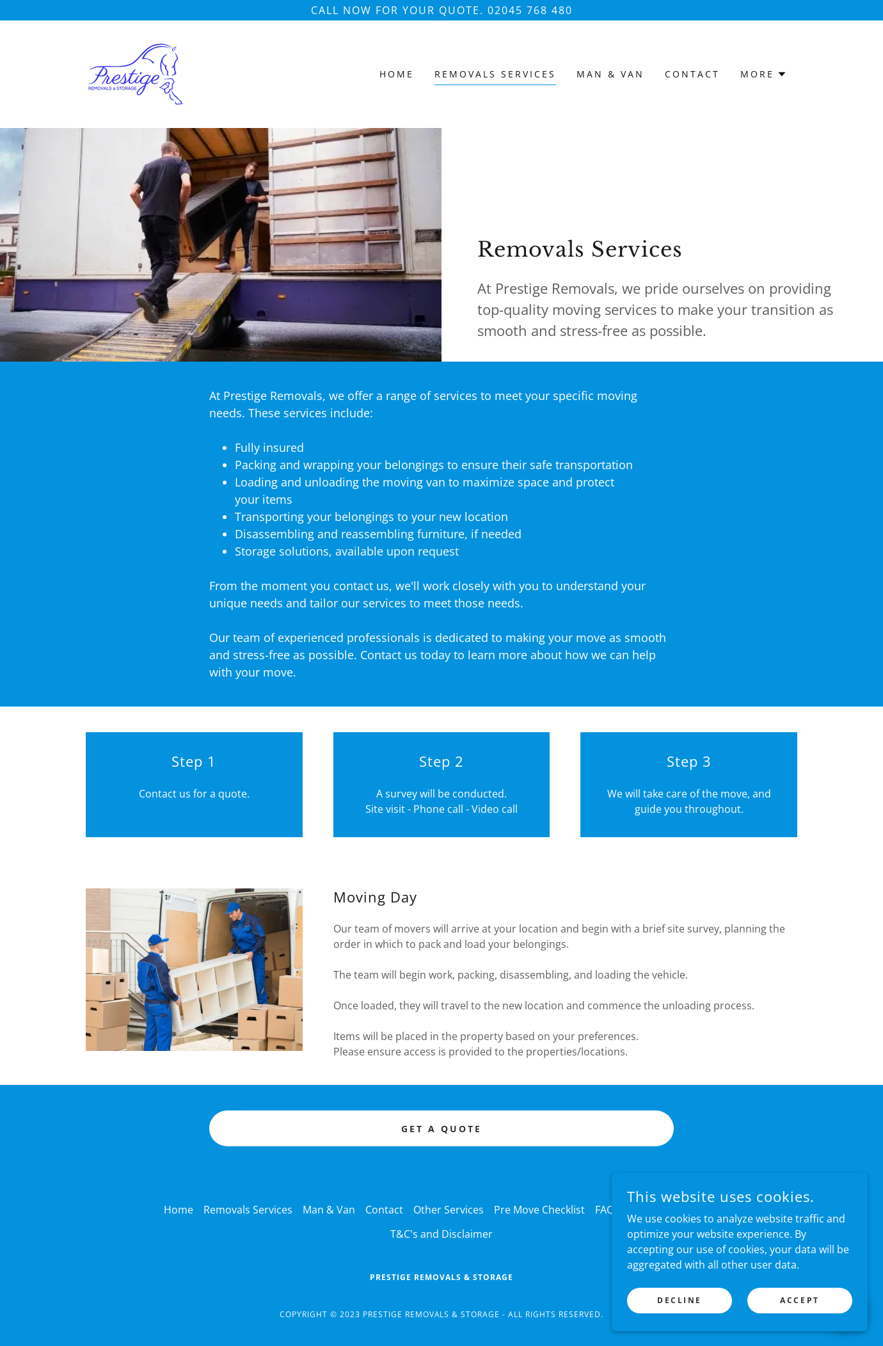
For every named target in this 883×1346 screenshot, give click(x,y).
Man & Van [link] (610, 74)
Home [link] (396, 74)
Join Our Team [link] (685, 1210)
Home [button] (178, 1210)
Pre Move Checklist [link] (539, 1210)
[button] (763, 74)
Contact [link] (692, 74)
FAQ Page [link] (617, 1210)
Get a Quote (441, 1129)
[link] (135, 73)
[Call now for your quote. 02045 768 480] (441, 10)
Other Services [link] (448, 1210)
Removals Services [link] (495, 74)
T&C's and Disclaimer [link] (441, 1234)
